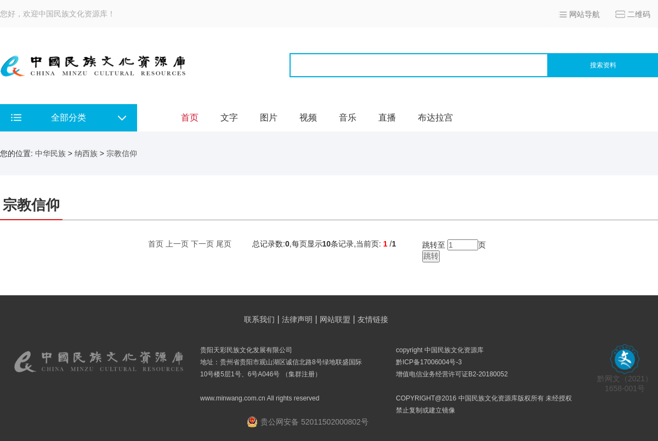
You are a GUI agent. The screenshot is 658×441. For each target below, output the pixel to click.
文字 (229, 117)
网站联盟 (335, 319)
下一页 (202, 243)
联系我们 (259, 319)
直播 (387, 117)
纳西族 (86, 153)
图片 (268, 117)
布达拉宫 (435, 117)
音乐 (347, 117)
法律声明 (297, 319)
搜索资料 (603, 65)
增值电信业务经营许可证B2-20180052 (452, 374)
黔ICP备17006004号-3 (429, 362)
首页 (189, 117)
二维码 (638, 14)
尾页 (223, 243)
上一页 (177, 243)
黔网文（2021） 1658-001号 (625, 380)
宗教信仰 (121, 153)
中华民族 (50, 153)
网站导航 (584, 14)
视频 (308, 117)
